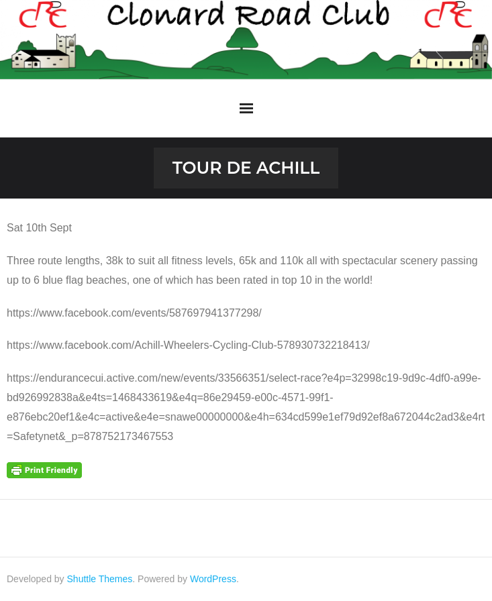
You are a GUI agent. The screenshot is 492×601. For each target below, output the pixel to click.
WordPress (213, 578)
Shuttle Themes (100, 578)
